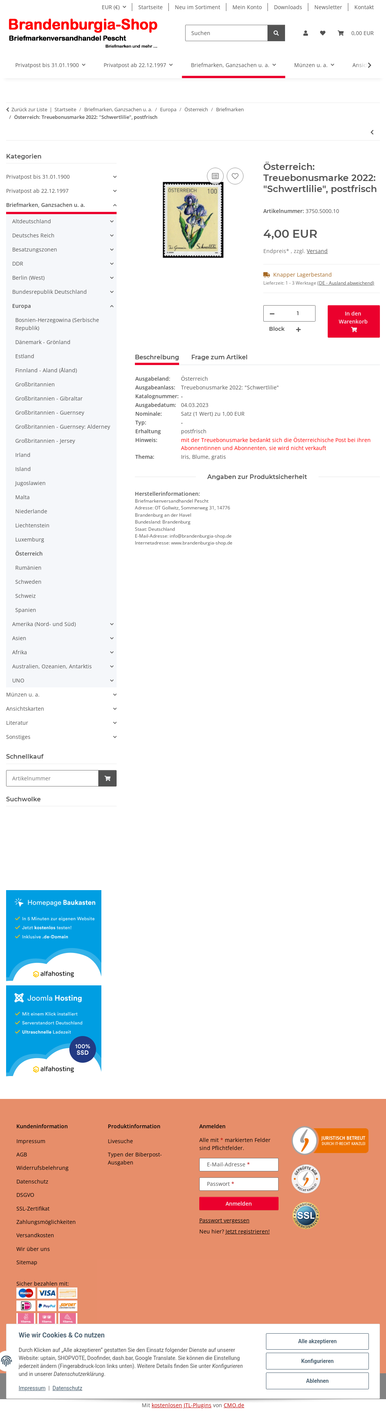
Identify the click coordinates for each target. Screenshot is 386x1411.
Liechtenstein (32, 525)
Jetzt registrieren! (248, 1231)
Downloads (288, 7)
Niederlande (31, 511)
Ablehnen (317, 1381)
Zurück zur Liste (29, 109)
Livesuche (120, 1141)
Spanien (25, 609)
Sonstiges (18, 736)
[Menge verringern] (272, 313)
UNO (18, 680)
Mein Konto (247, 7)
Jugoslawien (30, 483)
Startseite (150, 7)
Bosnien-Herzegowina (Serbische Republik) (57, 324)
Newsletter (328, 7)
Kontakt (364, 7)
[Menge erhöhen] (298, 329)
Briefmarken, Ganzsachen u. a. (45, 204)
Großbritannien (35, 384)
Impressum (32, 1388)
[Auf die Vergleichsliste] (215, 176)
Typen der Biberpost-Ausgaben (135, 1158)
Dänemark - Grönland (42, 342)
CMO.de (234, 1405)
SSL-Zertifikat (33, 1208)
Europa (21, 305)
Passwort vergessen (224, 1220)
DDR (17, 263)
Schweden (28, 581)
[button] (305, 33)
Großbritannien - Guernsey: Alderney (62, 426)
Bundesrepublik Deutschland (49, 291)
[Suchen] (226, 33)
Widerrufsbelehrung (42, 1167)
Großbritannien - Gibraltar (49, 398)
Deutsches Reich (33, 235)
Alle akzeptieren (317, 1341)
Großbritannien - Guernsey (49, 412)
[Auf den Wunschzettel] (235, 176)
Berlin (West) (28, 277)
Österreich (29, 553)
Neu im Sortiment (197, 7)
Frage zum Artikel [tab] (219, 357)
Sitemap (26, 1262)
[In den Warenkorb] (141, 157)
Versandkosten (35, 1235)
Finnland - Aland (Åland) (46, 370)
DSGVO (25, 1194)
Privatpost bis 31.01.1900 (38, 176)
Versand (317, 251)
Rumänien (28, 567)
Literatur (17, 722)
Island (23, 468)
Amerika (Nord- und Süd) (44, 624)
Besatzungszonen (34, 249)
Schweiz (25, 595)
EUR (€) (111, 7)
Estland (24, 356)
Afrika (19, 652)
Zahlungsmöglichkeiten (46, 1221)
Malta (22, 497)
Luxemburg (29, 539)
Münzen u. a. (23, 694)
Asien (19, 638)
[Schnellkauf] (52, 778)
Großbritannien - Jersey (45, 440)
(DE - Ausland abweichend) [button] (345, 283)
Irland (22, 454)
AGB (21, 1154)
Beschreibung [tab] (157, 357)
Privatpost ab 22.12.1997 (37, 190)
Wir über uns (33, 1248)
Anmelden (239, 1203)
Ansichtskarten (25, 708)
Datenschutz (67, 1388)
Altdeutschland (31, 221)
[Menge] (297, 313)
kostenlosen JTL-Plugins (181, 1405)
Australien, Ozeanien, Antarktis (52, 666)
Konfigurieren (317, 1361)
